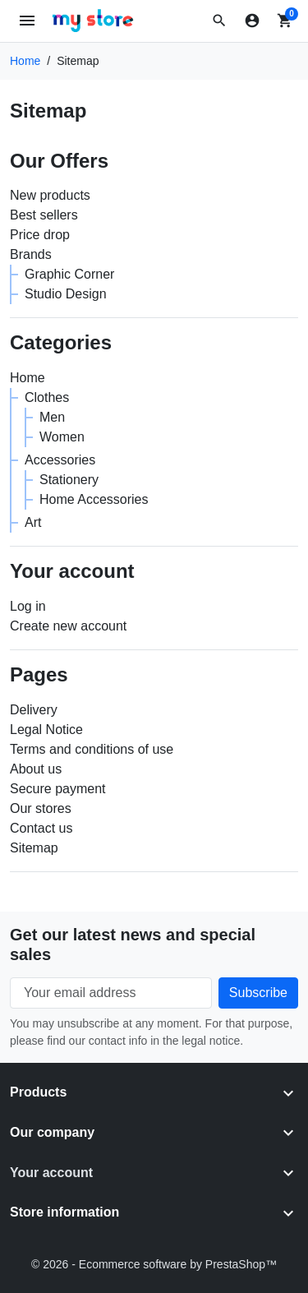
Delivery (33, 710)
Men (52, 417)
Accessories (60, 460)
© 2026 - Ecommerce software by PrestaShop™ (154, 1264)
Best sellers (44, 215)
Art (33, 522)
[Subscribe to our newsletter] (258, 993)
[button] (219, 20)
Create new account (68, 626)
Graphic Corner (69, 274)
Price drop (40, 235)
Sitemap (34, 848)
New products (50, 195)
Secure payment (58, 789)
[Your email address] (111, 993)
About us (36, 769)
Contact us (41, 828)
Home (27, 378)
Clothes (47, 397)
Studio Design (66, 294)
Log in (28, 606)
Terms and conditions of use (91, 749)
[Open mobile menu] (27, 21)
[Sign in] (252, 20)
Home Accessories (94, 499)
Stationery (69, 480)
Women (62, 437)
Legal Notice (46, 730)
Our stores (40, 808)
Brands (31, 254)
